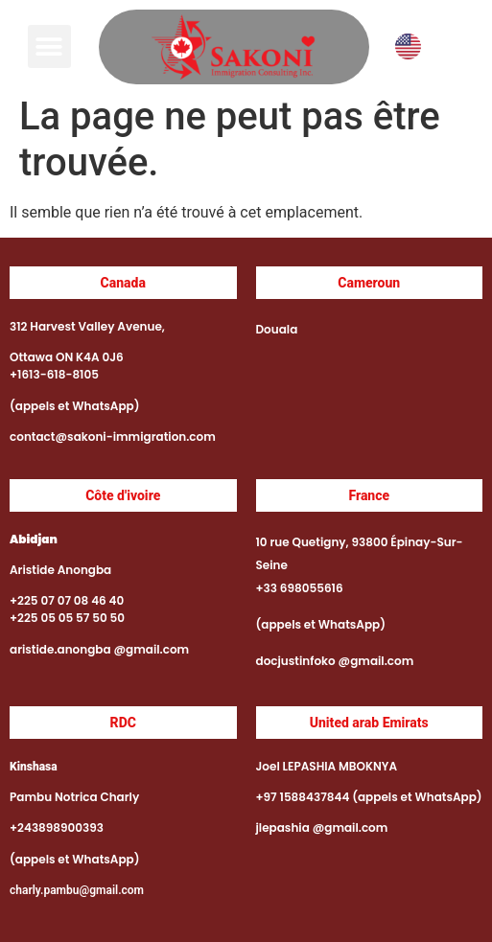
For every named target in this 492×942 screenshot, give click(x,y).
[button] (49, 46)
